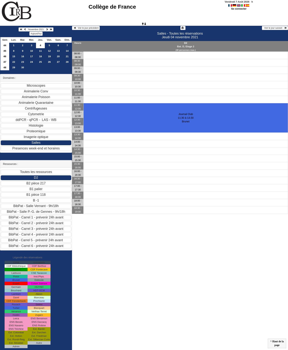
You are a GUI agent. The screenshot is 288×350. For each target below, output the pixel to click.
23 (22, 62)
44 (4, 45)
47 (4, 62)
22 (13, 62)
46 (4, 56)
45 (4, 51)
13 (58, 51)
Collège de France (112, 7)
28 (67, 62)
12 (49, 51)
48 (4, 67)
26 (49, 62)
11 (40, 51)
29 (13, 67)
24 (31, 62)
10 (31, 51)
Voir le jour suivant (275, 28)
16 (22, 56)
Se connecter (238, 8)
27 (58, 62)
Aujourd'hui (36, 33)
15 (13, 56)
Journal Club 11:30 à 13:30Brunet (186, 118)
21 (67, 56)
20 (58, 56)
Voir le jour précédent (86, 28)
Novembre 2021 (36, 29)
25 (40, 62)
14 (67, 51)
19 (49, 56)
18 (40, 56)
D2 (185, 43)
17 (31, 56)
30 (22, 67)
